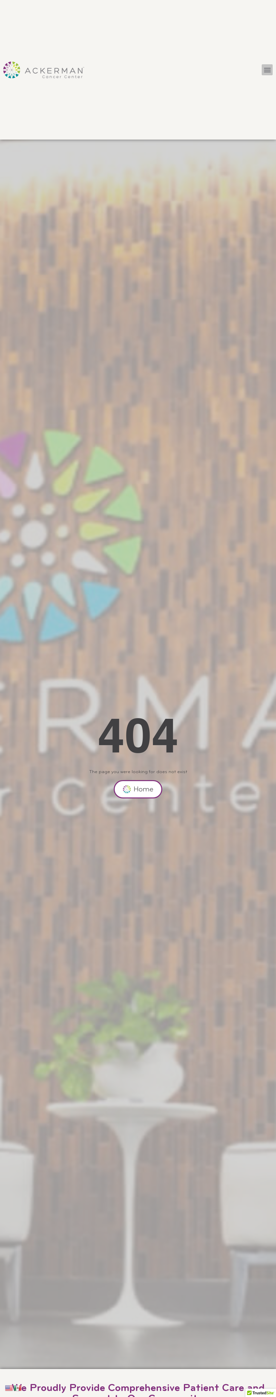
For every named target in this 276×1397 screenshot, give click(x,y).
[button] (267, 69)
